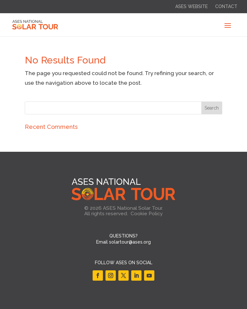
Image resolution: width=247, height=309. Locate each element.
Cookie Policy (147, 214)
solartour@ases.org (130, 242)
